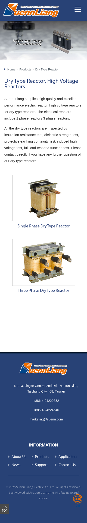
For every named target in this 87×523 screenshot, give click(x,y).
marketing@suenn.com (46, 419)
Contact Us (67, 464)
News (16, 464)
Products (25, 69)
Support (41, 464)
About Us (19, 456)
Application (68, 456)
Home (11, 69)
